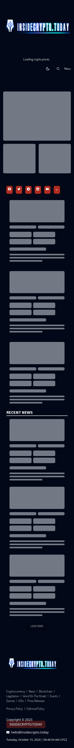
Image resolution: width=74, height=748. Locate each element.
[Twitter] (19, 190)
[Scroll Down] (57, 190)
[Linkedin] (38, 190)
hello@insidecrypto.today (27, 732)
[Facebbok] (9, 190)
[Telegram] (28, 190)
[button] (58, 69)
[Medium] (47, 190)
